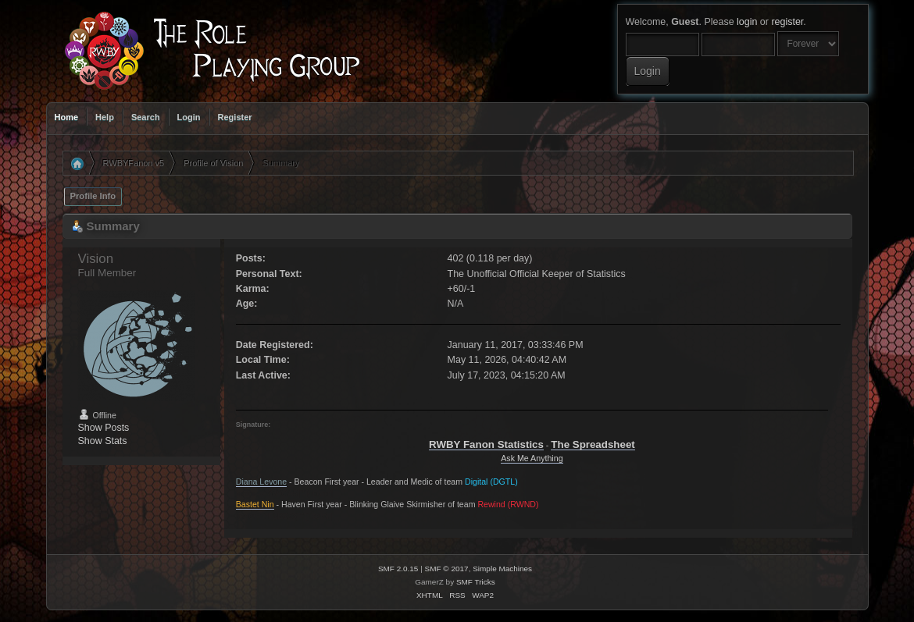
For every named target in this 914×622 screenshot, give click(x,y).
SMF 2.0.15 (398, 568)
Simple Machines (502, 568)
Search (145, 117)
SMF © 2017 (447, 568)
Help (104, 117)
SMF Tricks (475, 582)
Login (189, 117)
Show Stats (102, 440)
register (787, 21)
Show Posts (104, 427)
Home (67, 117)
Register (235, 117)
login (747, 21)
